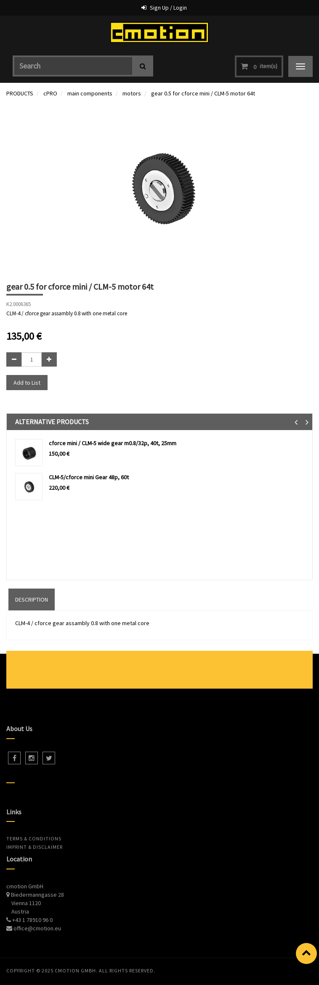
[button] (296, 422)
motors (131, 93)
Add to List (26, 382)
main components (89, 93)
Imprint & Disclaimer (34, 847)
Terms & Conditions (33, 838)
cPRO (50, 93)
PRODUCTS (19, 93)
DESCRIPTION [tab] (31, 599)
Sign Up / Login (168, 7)
